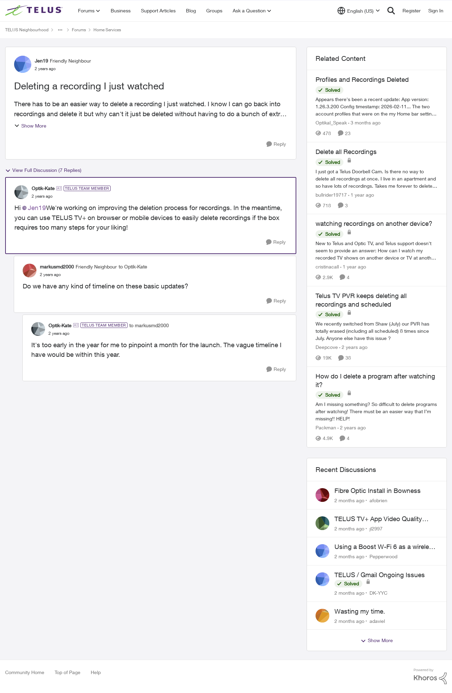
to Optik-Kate (133, 267)
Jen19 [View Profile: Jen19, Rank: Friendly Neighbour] (41, 61)
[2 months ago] (349, 500)
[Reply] (276, 144)
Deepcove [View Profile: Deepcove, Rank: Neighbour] (327, 347)
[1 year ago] (361, 194)
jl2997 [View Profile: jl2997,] (376, 528)
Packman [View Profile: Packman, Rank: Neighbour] (326, 428)
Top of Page (67, 672)
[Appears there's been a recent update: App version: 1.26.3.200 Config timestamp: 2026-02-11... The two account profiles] (377, 106)
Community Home (24, 672)
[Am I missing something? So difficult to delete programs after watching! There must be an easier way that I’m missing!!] (377, 411)
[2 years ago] (353, 347)
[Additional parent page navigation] (60, 30)
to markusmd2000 (149, 325)
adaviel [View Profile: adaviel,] (377, 621)
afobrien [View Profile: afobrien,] (378, 500)
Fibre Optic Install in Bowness (377, 490)
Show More (30, 126)
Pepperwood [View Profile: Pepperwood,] (383, 556)
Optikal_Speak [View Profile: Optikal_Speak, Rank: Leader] (331, 122)
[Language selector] (358, 11)
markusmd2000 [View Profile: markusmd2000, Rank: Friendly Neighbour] (57, 267)
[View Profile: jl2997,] (322, 523)
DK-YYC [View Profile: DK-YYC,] (378, 593)
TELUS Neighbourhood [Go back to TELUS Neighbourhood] (26, 29)
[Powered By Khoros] (430, 676)
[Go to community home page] (34, 10)
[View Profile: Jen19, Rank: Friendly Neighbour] (22, 64)
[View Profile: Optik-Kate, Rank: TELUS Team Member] (21, 192)
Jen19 (37, 207)
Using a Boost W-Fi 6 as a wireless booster (385, 547)
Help (96, 672)
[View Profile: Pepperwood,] (322, 551)
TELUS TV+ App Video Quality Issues (378, 519)
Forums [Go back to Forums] (79, 29)
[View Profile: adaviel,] (322, 616)
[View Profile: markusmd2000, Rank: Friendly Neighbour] (29, 270)
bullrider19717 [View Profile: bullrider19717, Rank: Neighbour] (331, 194)
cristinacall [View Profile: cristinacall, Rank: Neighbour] (327, 267)
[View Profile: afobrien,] (322, 495)
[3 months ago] (364, 122)
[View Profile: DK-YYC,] (322, 579)
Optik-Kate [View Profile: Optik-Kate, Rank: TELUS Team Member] (43, 188)
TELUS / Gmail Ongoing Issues (379, 575)
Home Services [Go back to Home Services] (107, 29)
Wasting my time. (359, 611)
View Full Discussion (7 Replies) (43, 170)
